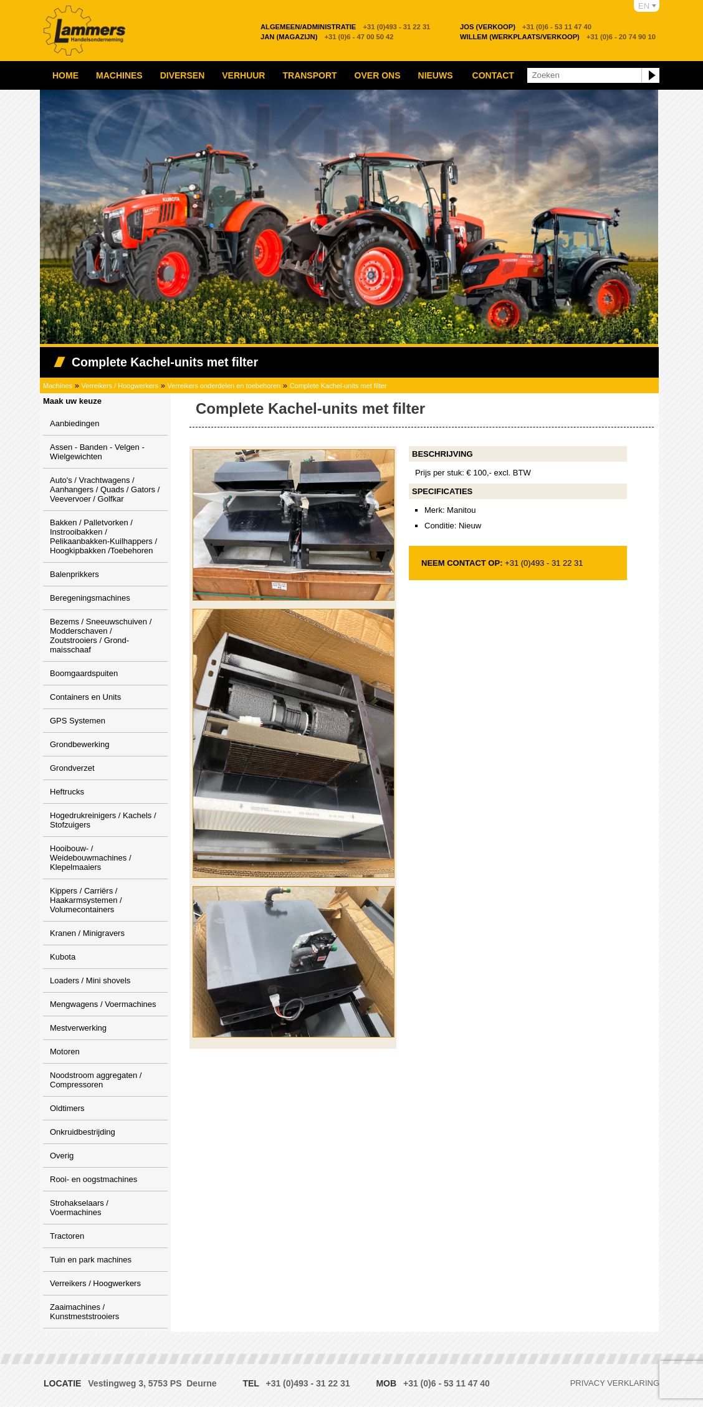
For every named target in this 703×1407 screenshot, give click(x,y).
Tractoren (67, 1236)
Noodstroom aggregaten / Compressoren (95, 1080)
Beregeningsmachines (90, 598)
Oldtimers (67, 1108)
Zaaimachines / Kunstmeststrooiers (84, 1311)
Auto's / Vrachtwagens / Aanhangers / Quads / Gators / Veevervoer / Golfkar (105, 489)
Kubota (62, 956)
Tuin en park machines (91, 1259)
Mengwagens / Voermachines (103, 1004)
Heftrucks (67, 791)
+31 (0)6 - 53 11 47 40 (525, 27)
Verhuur (243, 75)
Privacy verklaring (614, 1383)
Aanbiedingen (75, 423)
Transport (309, 75)
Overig (62, 1155)
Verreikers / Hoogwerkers (120, 385)
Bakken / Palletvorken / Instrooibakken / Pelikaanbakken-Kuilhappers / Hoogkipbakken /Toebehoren (103, 536)
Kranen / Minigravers (87, 933)
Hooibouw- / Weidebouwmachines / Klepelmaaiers (91, 858)
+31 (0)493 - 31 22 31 (345, 27)
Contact (493, 75)
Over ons (378, 75)
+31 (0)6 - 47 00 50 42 (327, 37)
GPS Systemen (77, 720)
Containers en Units (85, 697)
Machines (119, 75)
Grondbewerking (79, 744)
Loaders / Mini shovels (90, 980)
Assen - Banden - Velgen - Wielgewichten (97, 451)
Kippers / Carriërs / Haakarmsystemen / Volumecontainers (86, 900)
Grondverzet (72, 768)
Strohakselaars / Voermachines (79, 1207)
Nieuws (435, 75)
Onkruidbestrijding (82, 1132)
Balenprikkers (74, 574)
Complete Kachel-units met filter (338, 385)
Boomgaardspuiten (84, 673)
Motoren (65, 1051)
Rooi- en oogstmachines (93, 1179)
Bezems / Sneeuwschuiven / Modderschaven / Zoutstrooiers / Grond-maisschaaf (100, 635)
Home (65, 75)
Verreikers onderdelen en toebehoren (224, 385)
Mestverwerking (78, 1028)
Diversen (182, 75)
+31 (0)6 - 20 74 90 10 (558, 37)
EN (643, 6)
